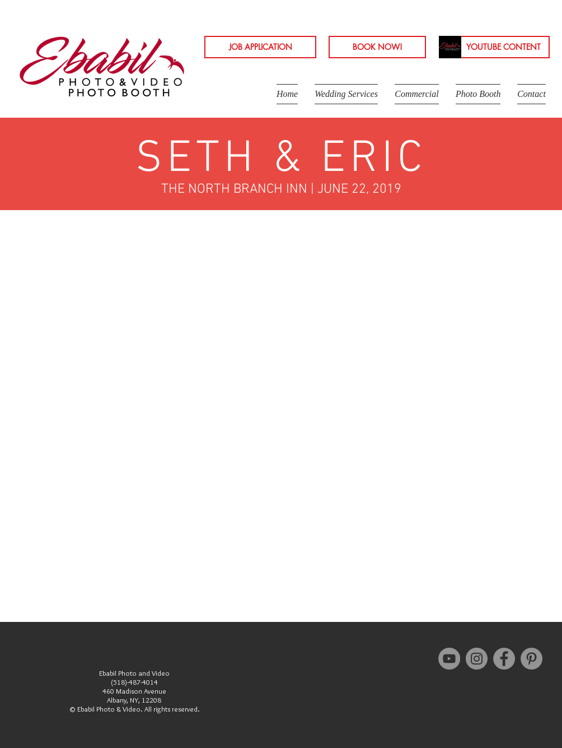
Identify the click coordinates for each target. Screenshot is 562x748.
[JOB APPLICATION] (260, 47)
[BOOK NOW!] (377, 47)
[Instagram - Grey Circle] (477, 659)
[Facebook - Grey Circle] (504, 659)
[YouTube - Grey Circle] (449, 659)
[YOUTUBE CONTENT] (503, 47)
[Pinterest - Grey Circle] (531, 659)
